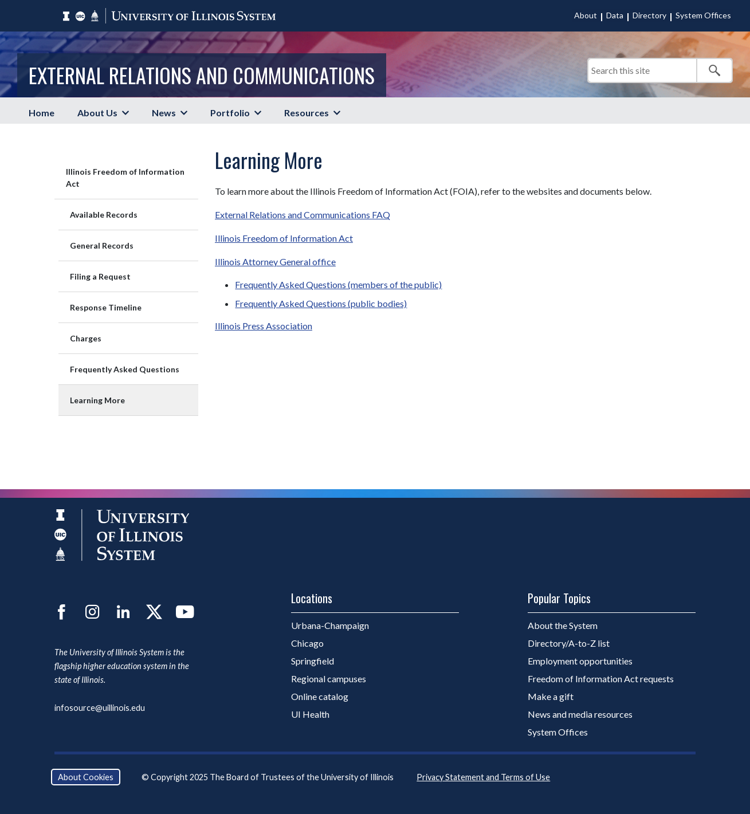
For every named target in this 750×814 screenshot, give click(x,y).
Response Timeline (106, 307)
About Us (97, 112)
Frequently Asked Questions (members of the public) (338, 284)
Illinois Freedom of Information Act (125, 177)
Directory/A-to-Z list (569, 643)
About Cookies (85, 777)
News (164, 112)
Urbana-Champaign (330, 625)
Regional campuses (328, 678)
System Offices (703, 15)
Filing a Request (100, 276)
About (585, 15)
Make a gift (551, 696)
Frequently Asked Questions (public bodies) (321, 303)
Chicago (307, 643)
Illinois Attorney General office (275, 261)
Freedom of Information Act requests (601, 678)
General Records (101, 245)
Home (41, 112)
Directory (649, 15)
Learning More (97, 400)
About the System (563, 625)
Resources (306, 112)
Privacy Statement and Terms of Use (483, 777)
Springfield (312, 660)
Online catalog (319, 696)
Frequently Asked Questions (124, 369)
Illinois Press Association (263, 325)
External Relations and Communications (202, 75)
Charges (85, 338)
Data (614, 15)
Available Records (104, 214)
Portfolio (230, 112)
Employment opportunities (580, 660)
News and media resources (580, 714)
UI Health (310, 714)
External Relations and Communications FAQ (302, 214)
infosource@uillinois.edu (99, 708)
